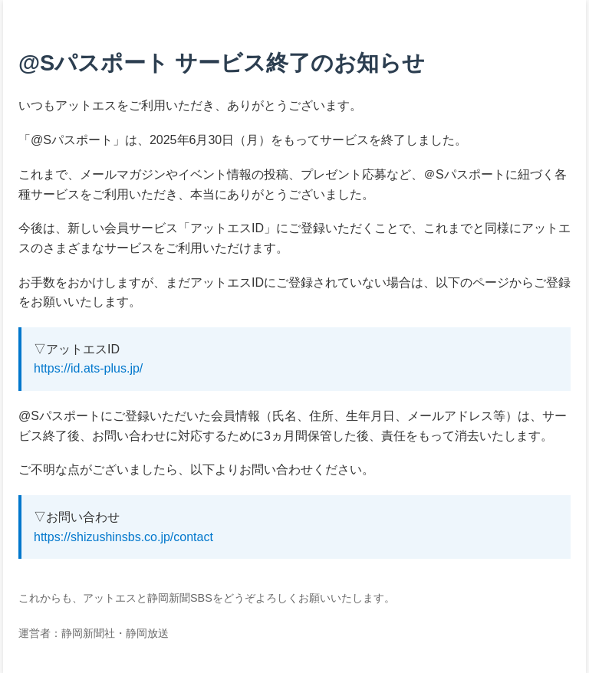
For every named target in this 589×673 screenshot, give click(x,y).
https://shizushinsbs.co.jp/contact (123, 536)
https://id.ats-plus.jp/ (88, 368)
